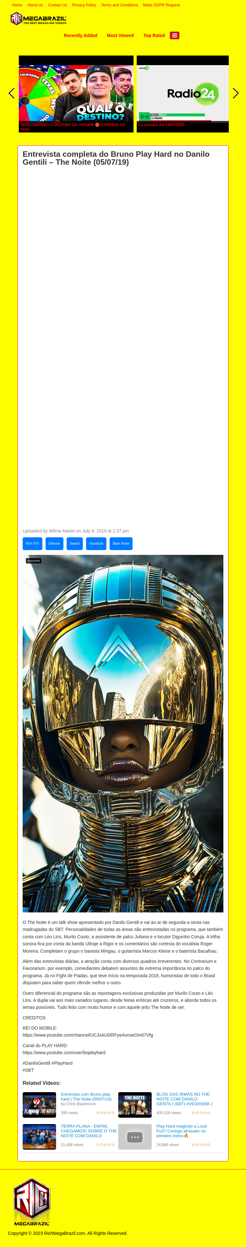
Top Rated (154, 35)
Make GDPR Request (161, 5)
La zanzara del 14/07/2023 (161, 125)
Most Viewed (120, 35)
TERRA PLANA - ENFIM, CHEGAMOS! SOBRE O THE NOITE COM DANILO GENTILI (89, 1133)
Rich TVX (32, 543)
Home (17, 5)
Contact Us (57, 5)
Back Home (121, 543)
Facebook (96, 543)
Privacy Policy (84, 5)
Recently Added (80, 35)
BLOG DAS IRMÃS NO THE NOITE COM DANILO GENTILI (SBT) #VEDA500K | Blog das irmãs (184, 1101)
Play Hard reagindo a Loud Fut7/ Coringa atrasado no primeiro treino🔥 (181, 1131)
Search (75, 543)
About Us (35, 5)
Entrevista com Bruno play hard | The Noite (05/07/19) (86, 1096)
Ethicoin (54, 543)
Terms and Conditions (119, 5)
